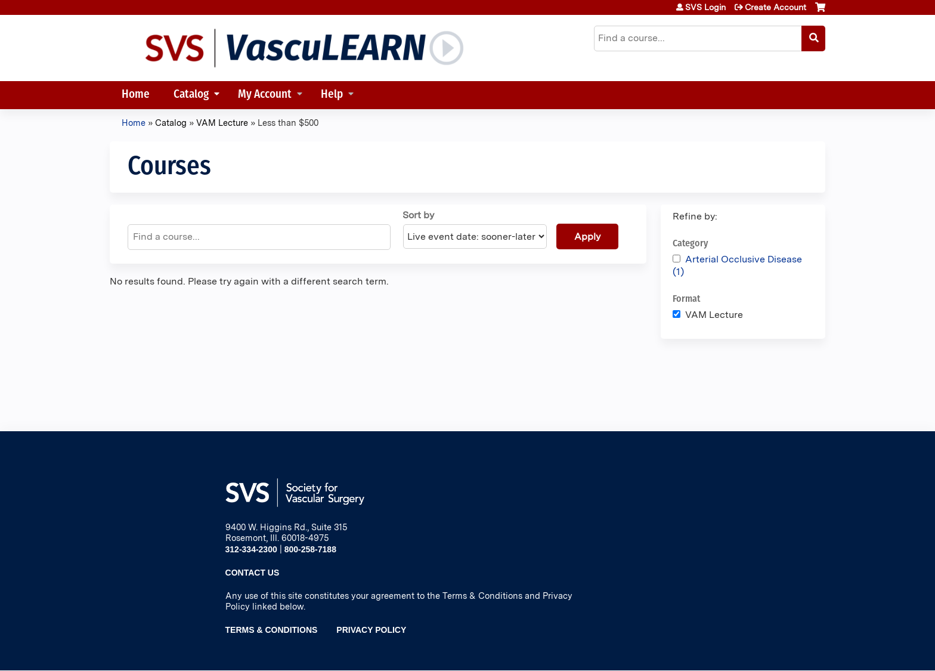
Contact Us (252, 572)
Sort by (418, 215)
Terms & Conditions (271, 630)
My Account (265, 95)
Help (332, 95)
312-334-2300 (251, 549)
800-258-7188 (310, 549)
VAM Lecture (222, 122)
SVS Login (705, 7)
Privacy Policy (371, 630)
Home (136, 95)
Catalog (191, 95)
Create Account (775, 7)
